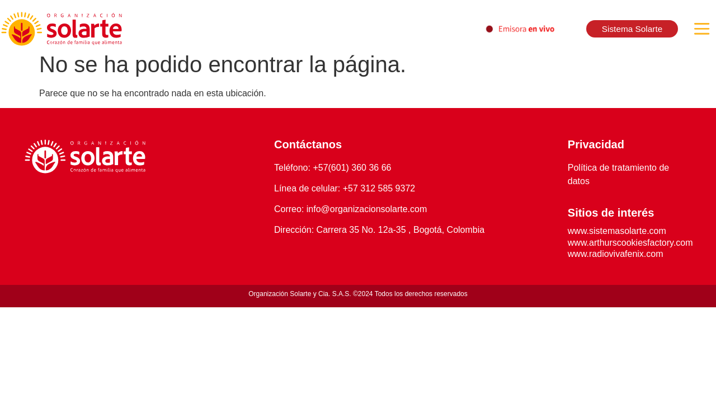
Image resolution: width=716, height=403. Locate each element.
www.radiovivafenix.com (615, 254)
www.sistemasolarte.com (617, 231)
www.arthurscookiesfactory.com (630, 242)
